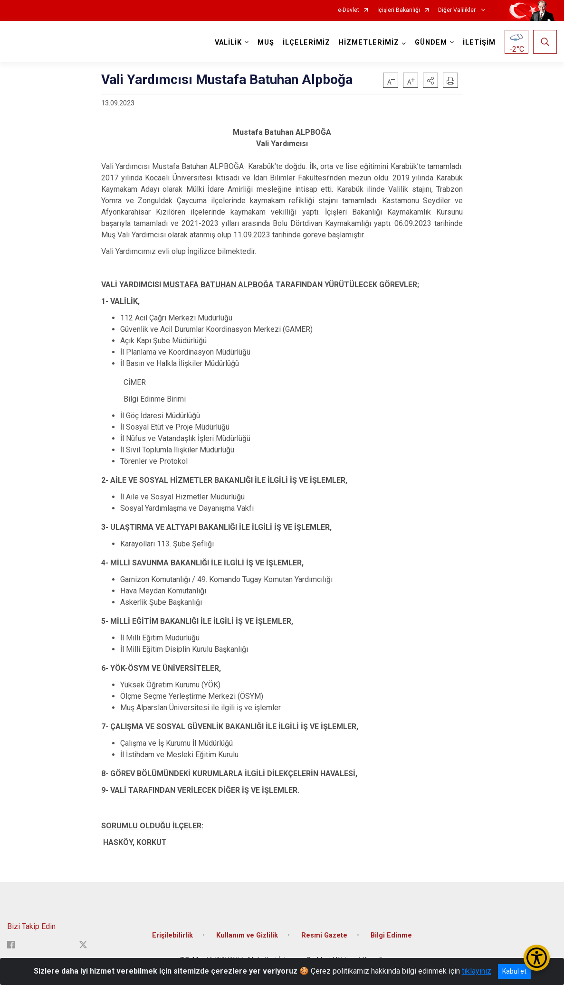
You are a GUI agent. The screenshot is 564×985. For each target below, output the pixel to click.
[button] (430, 80)
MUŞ (266, 42)
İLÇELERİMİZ (306, 42)
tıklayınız (476, 971)
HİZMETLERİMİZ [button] (369, 42)
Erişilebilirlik (172, 935)
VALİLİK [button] (228, 42)
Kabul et (514, 971)
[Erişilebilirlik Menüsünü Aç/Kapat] (537, 958)
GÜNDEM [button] (431, 42)
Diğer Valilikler (457, 10)
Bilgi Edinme (391, 935)
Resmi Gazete (324, 935)
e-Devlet (348, 10)
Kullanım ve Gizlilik (247, 935)
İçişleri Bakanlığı (398, 10)
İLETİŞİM (479, 42)
